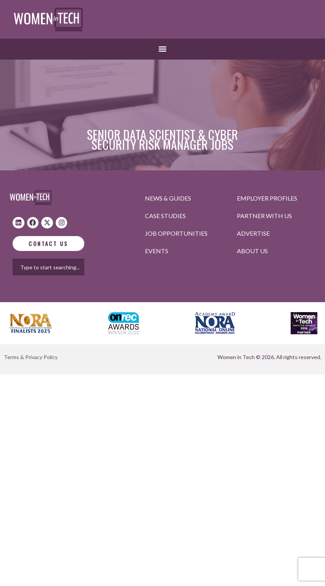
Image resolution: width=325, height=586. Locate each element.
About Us (252, 250)
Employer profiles (267, 198)
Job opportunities (176, 233)
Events (156, 250)
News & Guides (168, 198)
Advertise (253, 233)
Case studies (165, 215)
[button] (162, 49)
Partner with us (264, 215)
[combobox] (56, 267)
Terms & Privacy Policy (31, 357)
